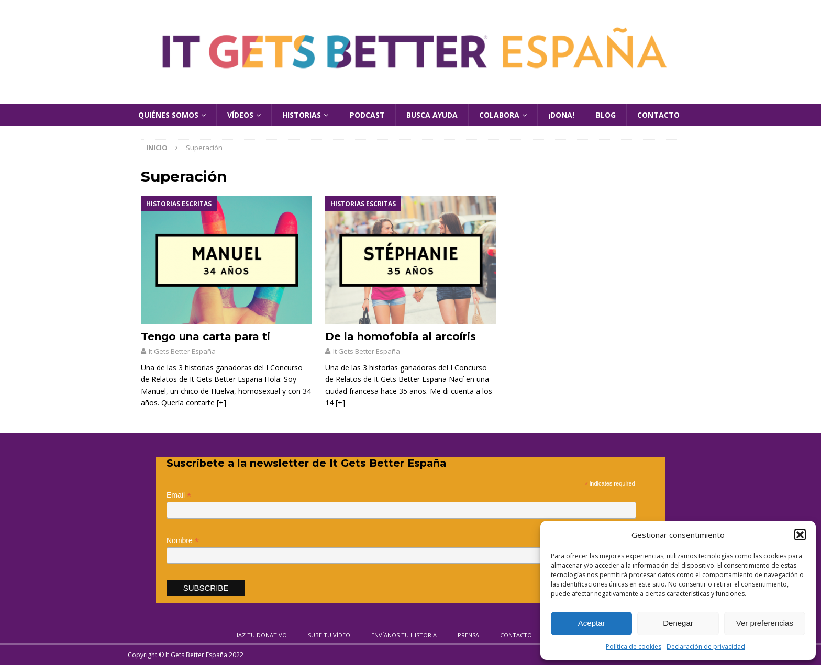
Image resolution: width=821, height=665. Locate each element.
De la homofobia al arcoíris (400, 336)
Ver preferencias (764, 622)
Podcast (367, 115)
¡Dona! (561, 115)
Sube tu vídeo (329, 635)
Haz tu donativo (260, 635)
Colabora (499, 115)
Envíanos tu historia (404, 635)
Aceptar (591, 622)
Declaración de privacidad (706, 646)
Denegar (678, 622)
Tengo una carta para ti (205, 336)
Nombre (183, 541)
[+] (221, 403)
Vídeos (240, 115)
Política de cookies (633, 646)
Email (179, 495)
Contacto (658, 115)
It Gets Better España (182, 351)
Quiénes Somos (168, 115)
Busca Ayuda (432, 115)
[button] (800, 534)
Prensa (468, 635)
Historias (301, 115)
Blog (606, 115)
